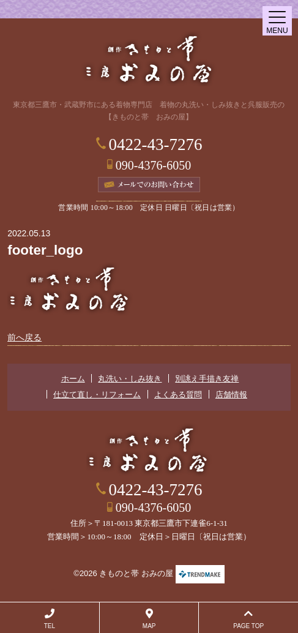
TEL (49, 619)
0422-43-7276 (156, 144)
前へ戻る (24, 337)
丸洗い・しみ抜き (130, 378)
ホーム (73, 378)
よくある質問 (178, 394)
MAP (149, 619)
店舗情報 (231, 394)
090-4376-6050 (153, 165)
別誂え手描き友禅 (207, 378)
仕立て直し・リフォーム (97, 394)
